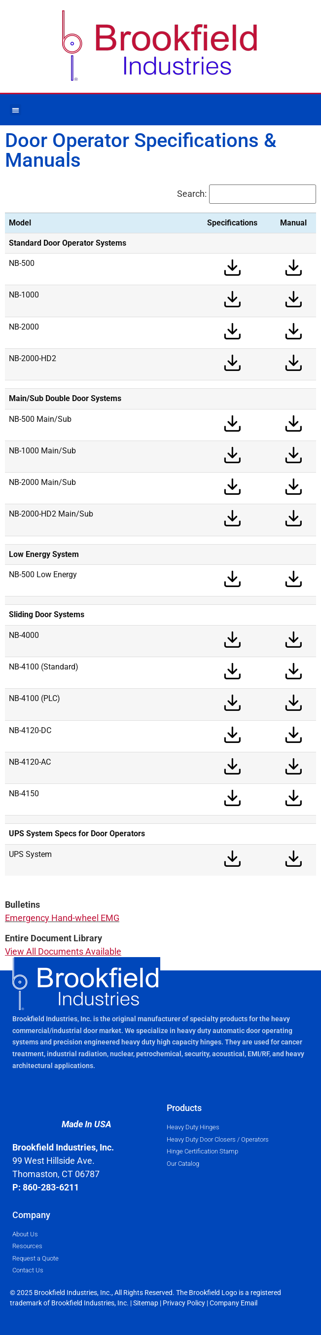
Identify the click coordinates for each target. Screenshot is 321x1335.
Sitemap (145, 1303)
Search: (192, 193)
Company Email (233, 1303)
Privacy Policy (184, 1303)
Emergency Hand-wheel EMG (62, 918)
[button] (15, 109)
